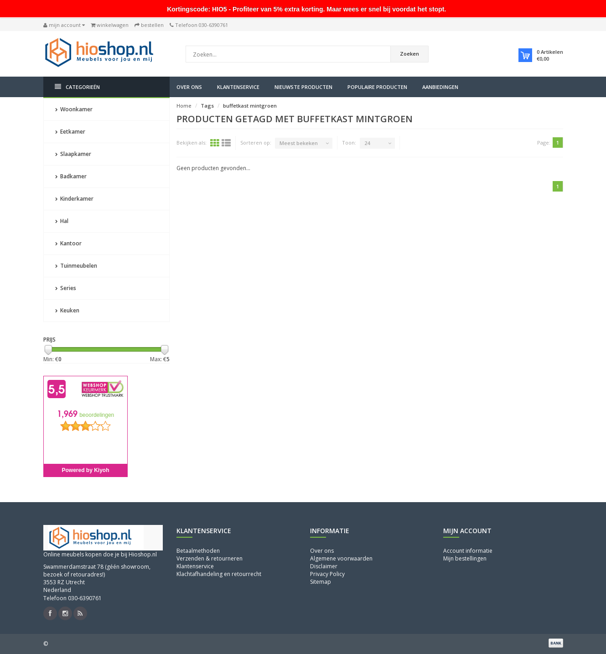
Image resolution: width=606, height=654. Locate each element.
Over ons (189, 86)
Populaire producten (377, 86)
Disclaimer (323, 566)
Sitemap (320, 582)
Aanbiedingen (440, 86)
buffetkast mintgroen (250, 105)
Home (184, 105)
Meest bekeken (299, 143)
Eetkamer (70, 131)
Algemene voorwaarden (341, 558)
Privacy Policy (327, 574)
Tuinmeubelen (76, 266)
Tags (207, 105)
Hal (61, 221)
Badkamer (71, 176)
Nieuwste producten (303, 86)
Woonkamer (74, 109)
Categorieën (77, 87)
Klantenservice (238, 86)
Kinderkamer (74, 198)
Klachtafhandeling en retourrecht (218, 574)
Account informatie (467, 551)
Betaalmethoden (198, 551)
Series (65, 288)
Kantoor (68, 243)
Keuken (67, 310)
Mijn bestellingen (465, 558)
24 (367, 143)
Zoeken (409, 53)
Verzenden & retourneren (209, 558)
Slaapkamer (73, 154)
